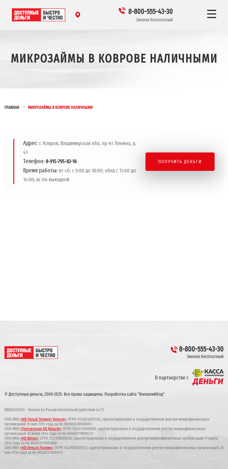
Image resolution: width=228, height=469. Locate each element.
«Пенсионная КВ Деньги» (40, 429)
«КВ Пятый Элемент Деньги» (43, 419)
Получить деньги (180, 161)
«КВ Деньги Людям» (36, 448)
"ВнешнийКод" (151, 394)
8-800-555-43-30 (150, 11)
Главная (11, 108)
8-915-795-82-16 (61, 161)
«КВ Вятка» (29, 438)
